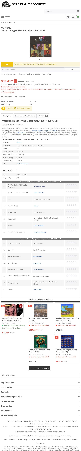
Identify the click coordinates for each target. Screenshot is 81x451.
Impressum (40, 443)
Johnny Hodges (51, 131)
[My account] (73, 17)
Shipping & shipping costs (32, 440)
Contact (11, 436)
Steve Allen (37, 263)
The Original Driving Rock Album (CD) (66, 351)
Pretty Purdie (37, 257)
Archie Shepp (21, 133)
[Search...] (62, 11)
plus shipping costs (14, 84)
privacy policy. (46, 74)
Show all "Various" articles (39, 368)
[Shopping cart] (78, 17)
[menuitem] (5, 17)
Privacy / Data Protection (69, 440)
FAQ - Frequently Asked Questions (27, 436)
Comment (20, 97)
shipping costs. (24, 421)
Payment (60, 436)
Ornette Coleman (40, 232)
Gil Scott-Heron (39, 186)
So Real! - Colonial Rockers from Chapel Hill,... (12, 319)
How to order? (46, 440)
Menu (5, 16)
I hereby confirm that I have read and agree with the (27, 74)
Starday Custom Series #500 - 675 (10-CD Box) (67, 319)
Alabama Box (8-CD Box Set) (39, 319)
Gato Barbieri (39, 226)
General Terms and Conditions (12, 440)
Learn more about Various (25, 116)
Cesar (36, 206)
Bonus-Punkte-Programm (47, 436)
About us (68, 436)
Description (7, 116)
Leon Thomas (39, 193)
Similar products (8, 375)
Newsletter (56, 440)
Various (6, 27)
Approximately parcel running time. (40, 429)
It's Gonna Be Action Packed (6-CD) (39, 351)
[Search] (78, 11)
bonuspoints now (23, 108)
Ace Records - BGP (22, 164)
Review (43, 116)
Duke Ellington (37, 131)
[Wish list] (68, 17)
